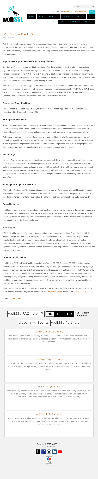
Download (68, 16)
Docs (62, 22)
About (42, 16)
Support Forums (80, 12)
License (80, 16)
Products (53, 16)
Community (74, 22)
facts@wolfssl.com (53, 292)
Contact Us (66, 12)
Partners (88, 22)
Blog (91, 16)
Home (31, 16)
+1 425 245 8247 (80, 292)
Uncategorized (15, 298)
